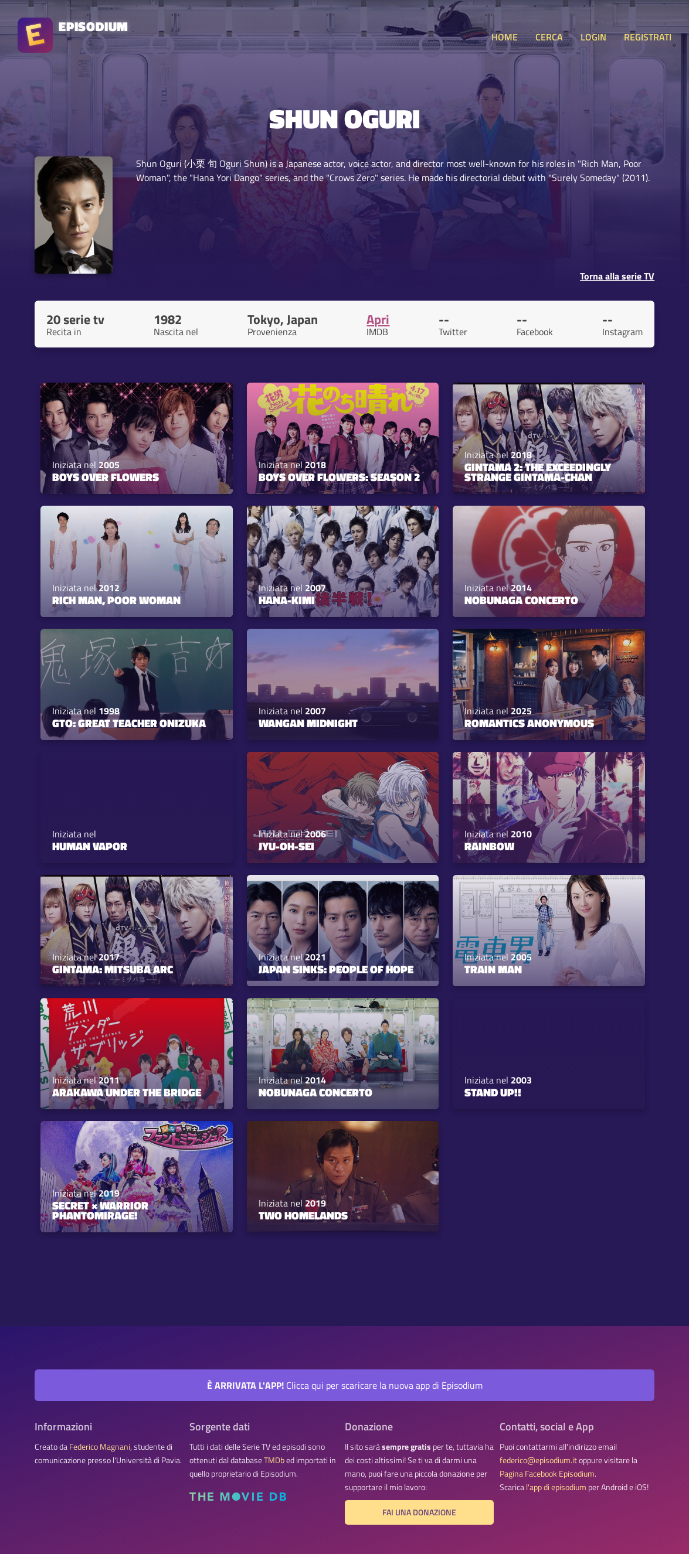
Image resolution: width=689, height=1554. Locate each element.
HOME (504, 37)
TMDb (274, 1460)
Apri (377, 319)
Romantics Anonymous (529, 723)
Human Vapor (89, 846)
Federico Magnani (99, 1446)
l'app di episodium (556, 1487)
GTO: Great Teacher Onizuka (129, 723)
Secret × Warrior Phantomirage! (100, 1210)
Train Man (493, 969)
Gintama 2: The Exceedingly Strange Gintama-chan (537, 472)
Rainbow (489, 846)
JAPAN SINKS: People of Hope (336, 969)
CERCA (549, 37)
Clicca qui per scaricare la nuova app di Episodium (345, 1385)
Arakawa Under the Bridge (126, 1092)
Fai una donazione (419, 1512)
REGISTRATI (647, 37)
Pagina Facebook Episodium (547, 1473)
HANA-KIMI (287, 600)
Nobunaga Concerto (521, 600)
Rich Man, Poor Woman (116, 600)
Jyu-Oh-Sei (286, 846)
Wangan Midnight (308, 723)
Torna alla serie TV (617, 276)
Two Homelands (303, 1215)
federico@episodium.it (538, 1460)
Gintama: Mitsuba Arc (112, 969)
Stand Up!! (492, 1092)
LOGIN (593, 37)
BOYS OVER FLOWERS (105, 477)
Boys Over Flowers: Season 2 (339, 477)
